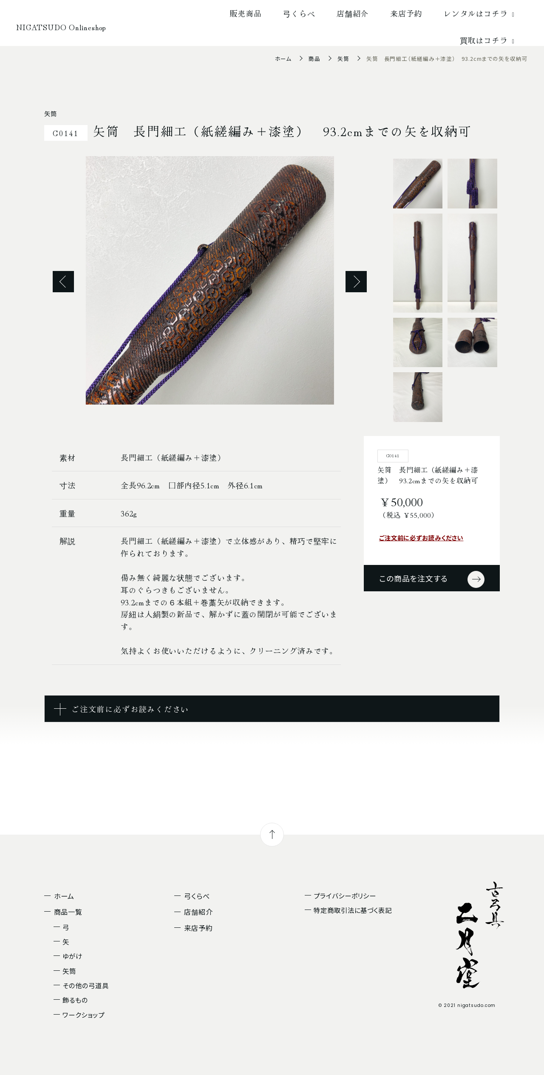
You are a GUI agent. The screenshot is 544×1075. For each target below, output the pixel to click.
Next (356, 281)
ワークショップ (83, 1014)
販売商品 (246, 13)
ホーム (283, 58)
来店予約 (406, 13)
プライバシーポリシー (345, 895)
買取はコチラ (488, 40)
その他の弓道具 (85, 985)
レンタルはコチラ (480, 13)
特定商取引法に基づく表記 (353, 910)
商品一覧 (68, 912)
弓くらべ (299, 13)
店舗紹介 (353, 13)
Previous (63, 281)
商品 (314, 58)
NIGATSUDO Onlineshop (61, 26)
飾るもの (75, 999)
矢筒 (343, 58)
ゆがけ (72, 956)
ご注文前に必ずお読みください (421, 537)
